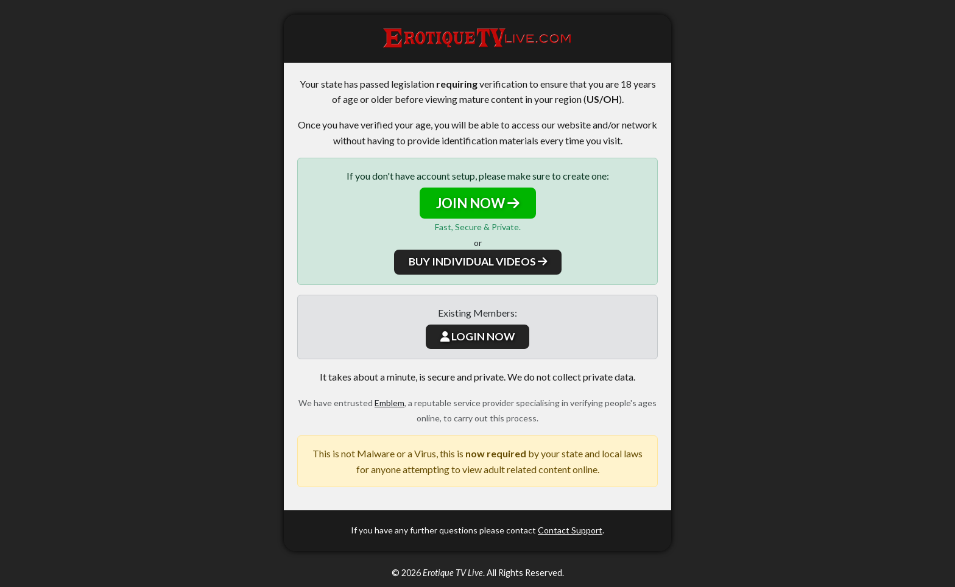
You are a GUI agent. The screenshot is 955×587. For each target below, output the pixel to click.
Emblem (389, 403)
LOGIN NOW (477, 336)
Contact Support (570, 530)
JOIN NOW (478, 203)
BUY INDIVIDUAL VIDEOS (478, 261)
